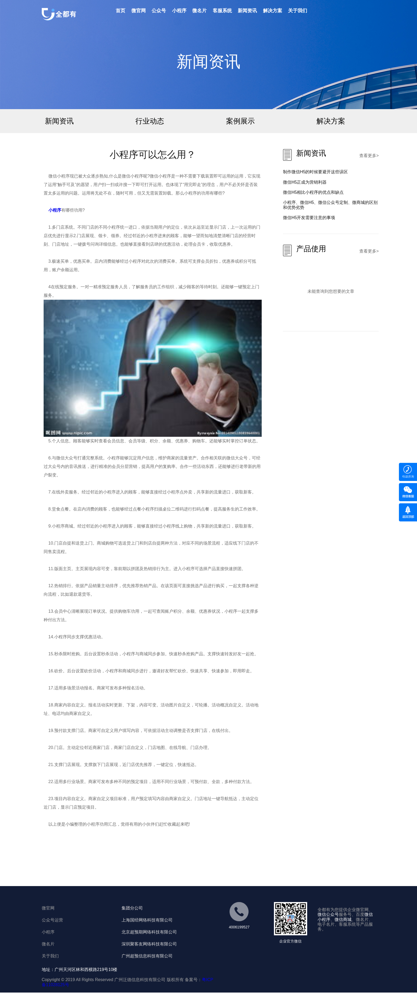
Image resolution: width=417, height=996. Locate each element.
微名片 (199, 10)
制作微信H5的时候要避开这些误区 (315, 172)
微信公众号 (328, 914)
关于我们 (297, 10)
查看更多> (369, 155)
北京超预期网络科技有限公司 (149, 932)
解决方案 (272, 10)
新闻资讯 (247, 10)
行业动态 (149, 121)
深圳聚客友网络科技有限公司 (149, 944)
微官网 (138, 10)
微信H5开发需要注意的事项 (309, 217)
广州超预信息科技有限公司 (147, 956)
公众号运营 (52, 920)
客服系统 (222, 10)
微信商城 (343, 919)
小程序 (179, 10)
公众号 (159, 10)
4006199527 (239, 927)
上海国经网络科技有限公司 (147, 920)
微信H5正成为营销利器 (305, 182)
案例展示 (240, 121)
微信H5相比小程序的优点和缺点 (313, 192)
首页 (120, 10)
